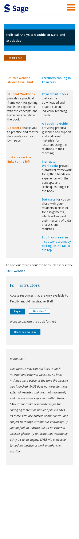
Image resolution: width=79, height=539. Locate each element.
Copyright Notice (41, 517)
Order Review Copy (25, 331)
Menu (71, 7)
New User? (39, 311)
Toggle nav (15, 57)
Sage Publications (28, 501)
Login (17, 311)
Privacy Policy (21, 523)
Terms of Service (15, 517)
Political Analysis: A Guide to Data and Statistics (35, 37)
